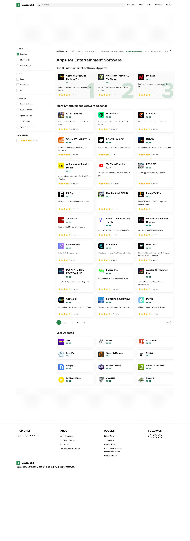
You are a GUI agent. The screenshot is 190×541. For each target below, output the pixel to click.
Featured (21, 54)
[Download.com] (25, 5)
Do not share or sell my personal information (113, 449)
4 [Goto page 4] (77, 322)
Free (20, 79)
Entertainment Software (134, 51)
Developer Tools (103, 51)
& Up (26, 140)
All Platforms (62, 51)
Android (158, 5)
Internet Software (156, 51)
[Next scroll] (171, 51)
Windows (131, 5)
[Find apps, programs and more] (81, 5)
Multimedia (167, 51)
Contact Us (64, 444)
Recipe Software (24, 109)
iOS (148, 5)
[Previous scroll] (73, 51)
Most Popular (23, 60)
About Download (66, 436)
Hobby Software (24, 104)
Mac (141, 5)
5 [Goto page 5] (84, 322)
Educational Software (117, 51)
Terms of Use (109, 440)
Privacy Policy (109, 436)
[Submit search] (39, 5)
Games (146, 51)
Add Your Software (67, 440)
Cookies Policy (109, 444)
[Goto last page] (169, 322)
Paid (20, 90)
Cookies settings (110, 455)
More (169, 5)
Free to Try (22, 84)
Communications (90, 51)
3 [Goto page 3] (71, 322)
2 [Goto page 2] (65, 322)
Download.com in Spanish (70, 449)
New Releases (23, 65)
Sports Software (24, 115)
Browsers (80, 51)
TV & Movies (23, 121)
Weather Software (25, 127)
